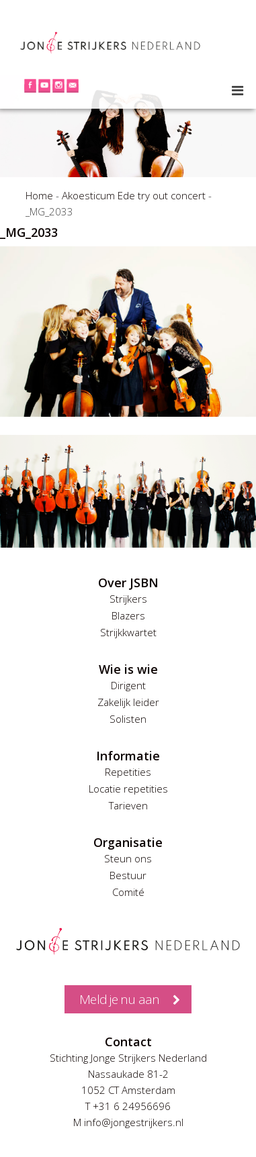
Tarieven (128, 805)
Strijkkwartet (128, 632)
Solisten (128, 718)
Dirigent (128, 685)
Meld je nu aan (119, 999)
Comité (128, 892)
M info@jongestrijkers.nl (128, 1122)
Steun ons (128, 858)
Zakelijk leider (128, 702)
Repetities (128, 771)
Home (39, 195)
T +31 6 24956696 (128, 1106)
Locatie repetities (128, 788)
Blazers (128, 615)
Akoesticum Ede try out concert (134, 195)
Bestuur (128, 875)
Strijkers (128, 598)
